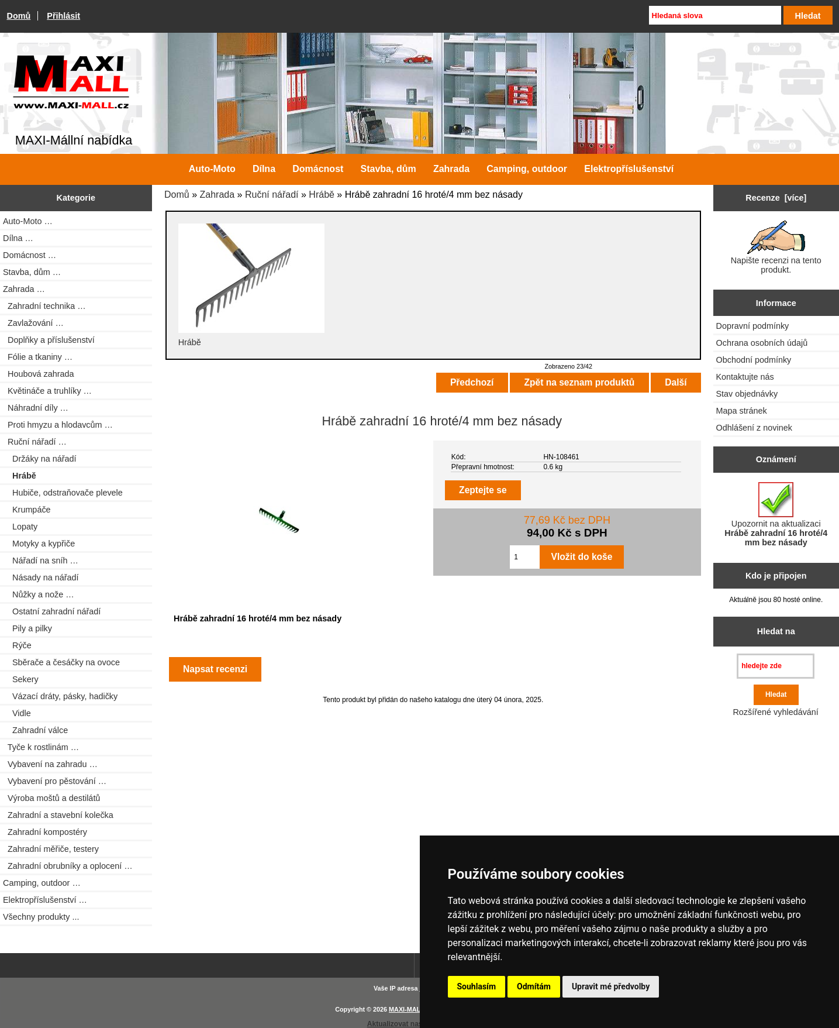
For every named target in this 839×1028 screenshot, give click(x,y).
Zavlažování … (33, 323)
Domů (19, 15)
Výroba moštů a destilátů (51, 798)
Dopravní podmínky (752, 326)
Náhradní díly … (35, 407)
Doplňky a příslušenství (49, 340)
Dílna (264, 169)
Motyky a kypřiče (39, 543)
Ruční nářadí (272, 195)
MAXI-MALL (406, 1009)
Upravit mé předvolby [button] (611, 986)
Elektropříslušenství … (45, 900)
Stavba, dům (388, 169)
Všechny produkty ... (41, 917)
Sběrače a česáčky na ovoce (61, 662)
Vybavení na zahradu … (50, 764)
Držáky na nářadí (40, 458)
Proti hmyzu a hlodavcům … (58, 424)
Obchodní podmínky (754, 360)
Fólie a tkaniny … (37, 357)
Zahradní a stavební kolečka (58, 815)
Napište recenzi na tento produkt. (776, 247)
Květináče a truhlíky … (47, 391)
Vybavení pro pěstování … (54, 781)
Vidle (17, 713)
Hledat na (776, 631)
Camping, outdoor (526, 169)
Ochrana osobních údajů (762, 343)
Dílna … (18, 238)
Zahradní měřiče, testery (51, 849)
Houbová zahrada (38, 374)
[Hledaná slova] (715, 15)
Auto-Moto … (28, 221)
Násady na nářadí (41, 577)
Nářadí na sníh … (40, 560)
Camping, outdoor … (42, 883)
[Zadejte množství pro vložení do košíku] (524, 557)
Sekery (21, 679)
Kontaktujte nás (745, 376)
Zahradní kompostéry (45, 832)
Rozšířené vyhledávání (775, 712)
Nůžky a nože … (38, 594)
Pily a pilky (27, 628)
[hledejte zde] (775, 666)
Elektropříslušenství (629, 169)
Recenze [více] (775, 197)
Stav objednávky (747, 393)
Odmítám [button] (534, 986)
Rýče (17, 645)
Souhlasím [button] (476, 986)
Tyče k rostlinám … (41, 747)
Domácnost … (29, 255)
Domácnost (317, 169)
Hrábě (321, 195)
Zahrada (217, 195)
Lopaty (20, 526)
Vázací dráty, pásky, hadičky (60, 696)
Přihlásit (63, 15)
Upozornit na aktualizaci (775, 514)
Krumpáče (27, 509)
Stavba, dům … (32, 272)
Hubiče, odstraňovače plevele (63, 492)
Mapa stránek (741, 410)
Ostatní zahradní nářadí (52, 611)
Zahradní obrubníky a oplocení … (68, 866)
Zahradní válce (35, 730)
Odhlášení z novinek (754, 427)
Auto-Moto (212, 169)
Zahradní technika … (44, 306)
